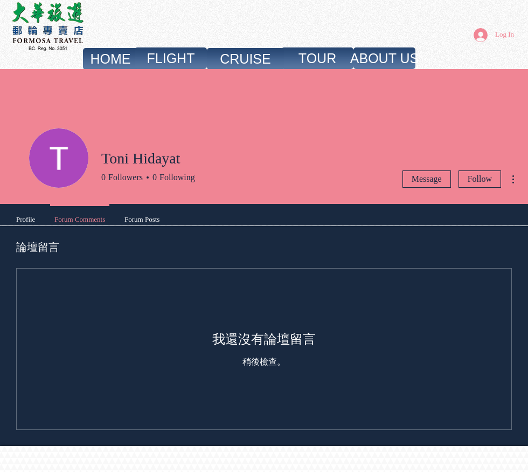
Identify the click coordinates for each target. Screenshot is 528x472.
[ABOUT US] (384, 58)
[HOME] (110, 59)
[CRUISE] (245, 59)
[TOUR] (317, 58)
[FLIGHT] (171, 58)
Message (427, 178)
